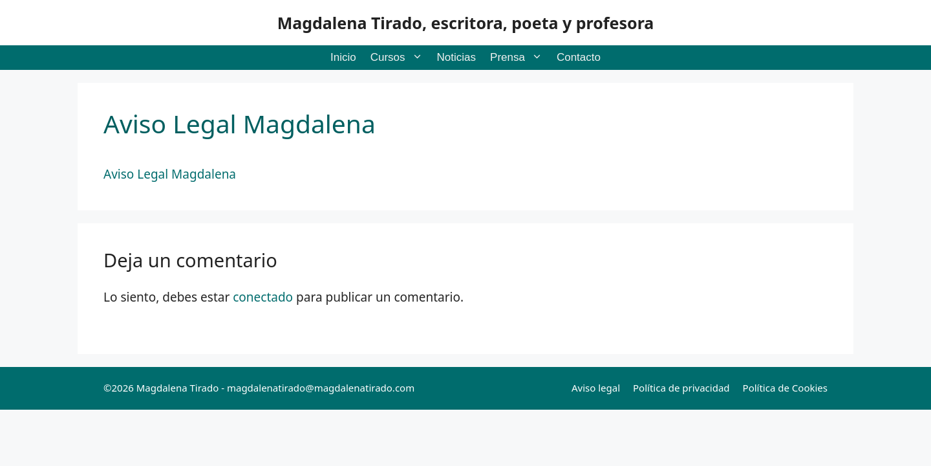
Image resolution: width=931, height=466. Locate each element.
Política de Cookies (785, 387)
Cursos (400, 57)
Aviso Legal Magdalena (169, 174)
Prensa (520, 57)
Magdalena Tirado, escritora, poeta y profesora (465, 23)
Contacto (579, 57)
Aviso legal (596, 387)
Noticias (456, 57)
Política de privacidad (681, 387)
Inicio (343, 57)
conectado (263, 297)
